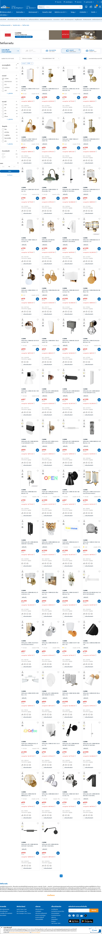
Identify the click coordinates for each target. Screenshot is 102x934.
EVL (6, 84)
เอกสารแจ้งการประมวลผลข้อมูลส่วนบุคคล (19, 932)
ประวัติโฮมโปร (54, 909)
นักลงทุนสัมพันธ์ (55, 913)
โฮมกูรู (73, 12)
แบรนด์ (4, 76)
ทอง (6, 104)
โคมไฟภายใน (16, 25)
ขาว (6, 110)
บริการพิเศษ (3, 15)
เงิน (6, 113)
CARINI (7, 78)
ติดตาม (94, 910)
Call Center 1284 (55, 923)
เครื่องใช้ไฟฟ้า (3, 19)
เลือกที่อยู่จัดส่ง (18, 8)
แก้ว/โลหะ (7, 132)
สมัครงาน (53, 917)
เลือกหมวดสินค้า (6, 12)
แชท (95, 930)
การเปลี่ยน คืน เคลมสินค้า (6, 913)
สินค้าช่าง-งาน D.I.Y (60, 12)
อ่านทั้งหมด (51, 895)
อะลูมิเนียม (7, 135)
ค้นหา (9, 171)
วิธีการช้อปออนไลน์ (4, 909)
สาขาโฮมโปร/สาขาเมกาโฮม (57, 911)
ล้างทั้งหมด (9, 175)
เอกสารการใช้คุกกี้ (39, 917)
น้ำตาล (6, 116)
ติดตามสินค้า (3, 915)
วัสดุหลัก (4, 126)
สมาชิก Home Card (21, 909)
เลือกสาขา (31, 8)
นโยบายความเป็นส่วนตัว (41, 913)
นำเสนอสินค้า (54, 919)
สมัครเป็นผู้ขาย (68, 2)
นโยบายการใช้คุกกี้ (35, 932)
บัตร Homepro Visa (22, 911)
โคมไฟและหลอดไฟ (87, 19)
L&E (6, 90)
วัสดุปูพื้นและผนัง (78, 19)
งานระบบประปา (56, 19)
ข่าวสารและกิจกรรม (55, 915)
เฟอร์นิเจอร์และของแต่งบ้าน (46, 19)
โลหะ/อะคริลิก (8, 138)
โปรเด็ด (93, 12)
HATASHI (7, 87)
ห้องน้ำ (62, 19)
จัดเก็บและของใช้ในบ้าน (34, 19)
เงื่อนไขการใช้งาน (39, 909)
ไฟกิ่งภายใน (25, 25)
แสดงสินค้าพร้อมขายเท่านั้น (95, 58)
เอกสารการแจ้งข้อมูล (40, 915)
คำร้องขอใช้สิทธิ (39, 919)
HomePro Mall (46, 12)
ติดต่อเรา (53, 921)
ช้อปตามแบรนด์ (33, 12)
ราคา (1, 163)
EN (101, 2)
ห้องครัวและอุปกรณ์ (69, 19)
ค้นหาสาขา (78, 2)
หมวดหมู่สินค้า (6, 65)
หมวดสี (4, 102)
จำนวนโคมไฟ (5, 151)
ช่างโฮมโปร (83, 12)
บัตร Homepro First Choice (24, 913)
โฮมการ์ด (58, 2)
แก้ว (6, 141)
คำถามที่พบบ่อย (4, 911)
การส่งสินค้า (38, 911)
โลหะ (6, 129)
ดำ (5, 107)
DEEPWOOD (8, 81)
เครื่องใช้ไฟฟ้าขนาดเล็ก (12, 19)
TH (97, 2)
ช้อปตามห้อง (19, 12)
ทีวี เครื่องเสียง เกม (23, 19)
